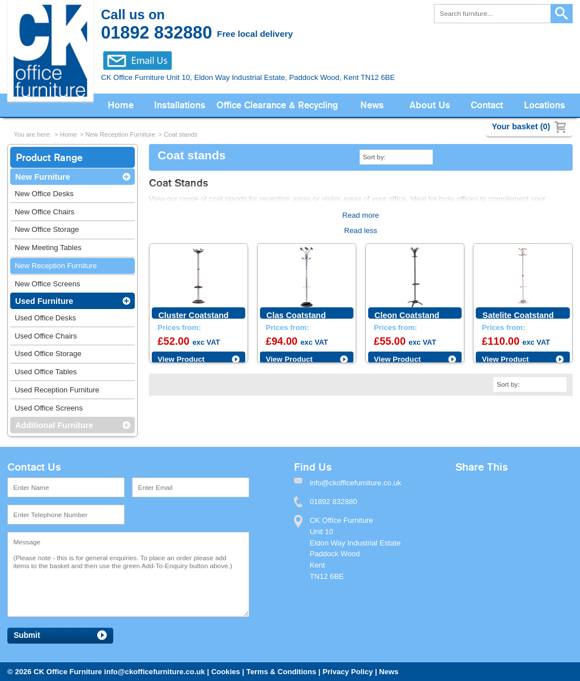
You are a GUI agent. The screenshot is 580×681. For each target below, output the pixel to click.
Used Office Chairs (46, 336)
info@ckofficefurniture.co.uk (154, 671)
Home (121, 105)
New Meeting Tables (48, 247)
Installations (180, 105)
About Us (430, 105)
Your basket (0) (521, 126)
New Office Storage (47, 229)
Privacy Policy (347, 671)
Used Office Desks (45, 318)
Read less (360, 230)
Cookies (225, 671)
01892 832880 (333, 501)
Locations (544, 105)
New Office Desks (44, 193)
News (372, 105)
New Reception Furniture (120, 134)
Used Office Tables (46, 371)
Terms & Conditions (281, 671)
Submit (27, 635)
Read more (360, 215)
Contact (487, 105)
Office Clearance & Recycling (277, 105)
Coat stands (180, 134)
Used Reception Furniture (57, 390)
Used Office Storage (48, 353)
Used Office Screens (49, 408)
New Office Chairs (44, 212)
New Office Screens (47, 284)
